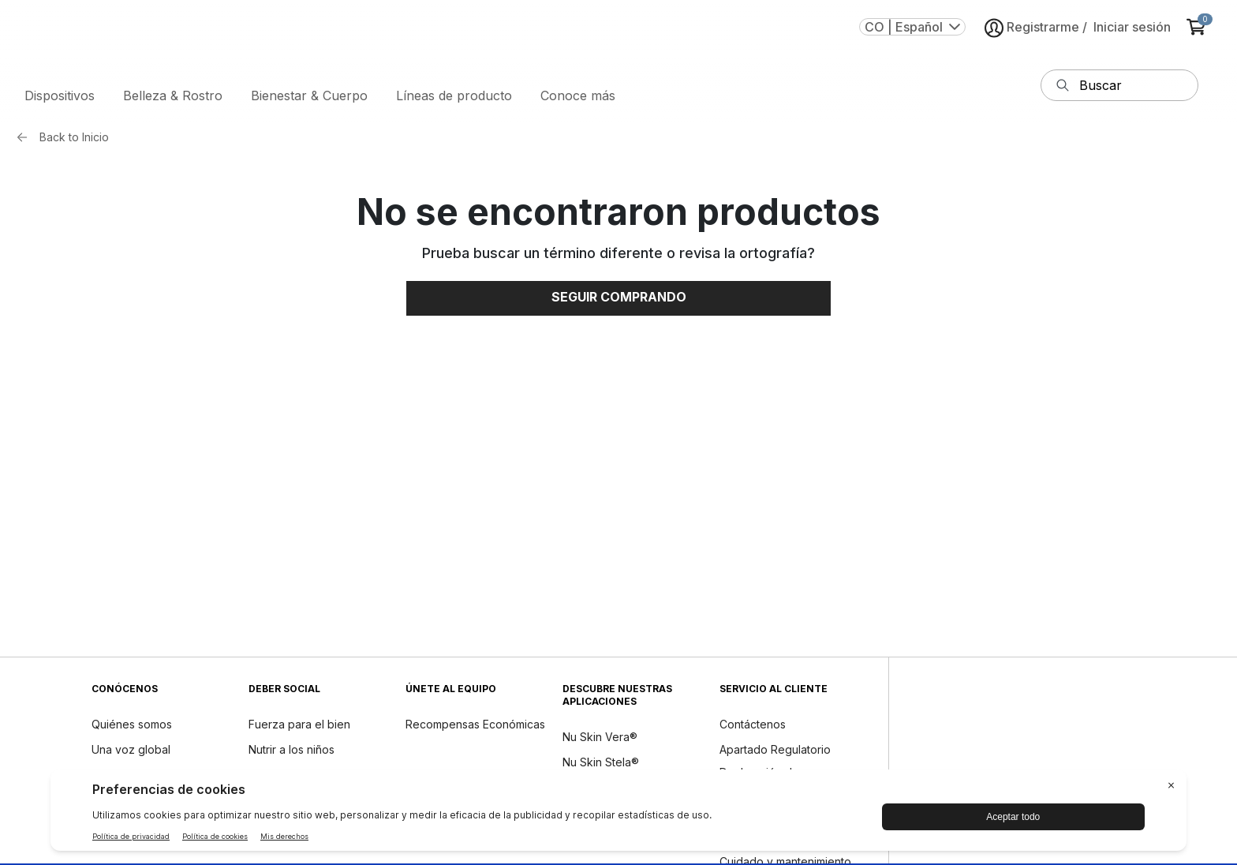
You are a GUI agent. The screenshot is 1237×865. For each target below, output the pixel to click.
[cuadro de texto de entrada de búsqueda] (1135, 88)
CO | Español (912, 33)
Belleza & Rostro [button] (172, 99)
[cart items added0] (1199, 33)
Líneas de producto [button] (454, 99)
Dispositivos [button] (59, 99)
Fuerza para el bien (299, 727)
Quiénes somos (132, 727)
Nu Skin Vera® (599, 740)
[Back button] (26, 140)
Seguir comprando (618, 300)
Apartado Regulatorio (775, 752)
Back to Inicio (74, 140)
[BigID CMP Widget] (618, 814)
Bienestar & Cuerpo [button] (309, 99)
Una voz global (131, 752)
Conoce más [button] (577, 99)
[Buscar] (1062, 88)
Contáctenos (752, 727)
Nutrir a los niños (291, 752)
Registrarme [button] (1032, 34)
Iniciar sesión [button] (1132, 33)
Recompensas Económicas (475, 727)
